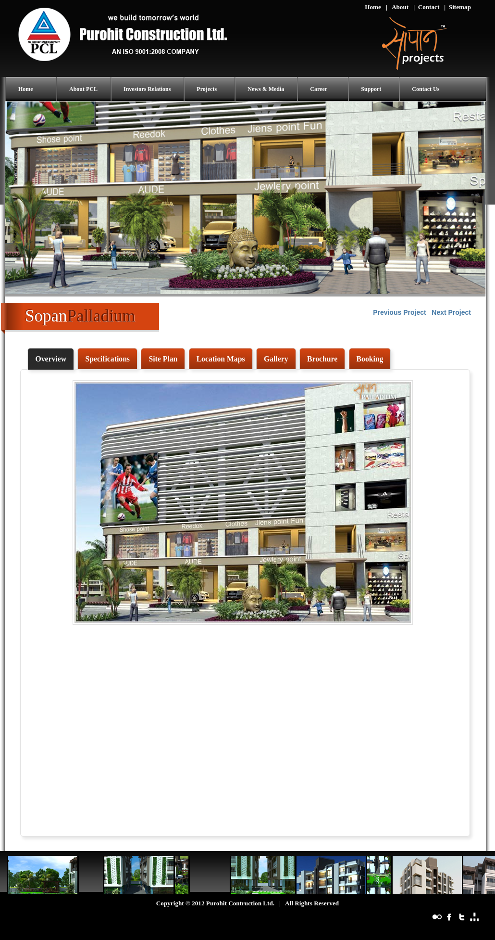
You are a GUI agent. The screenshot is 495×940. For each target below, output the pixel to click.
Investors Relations (147, 89)
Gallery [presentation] (276, 359)
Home (373, 7)
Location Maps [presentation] (221, 359)
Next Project (451, 312)
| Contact (426, 7)
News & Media (266, 89)
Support (371, 89)
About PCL (83, 89)
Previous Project (399, 312)
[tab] (50, 359)
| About (397, 7)
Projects (207, 89)
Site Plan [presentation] (162, 359)
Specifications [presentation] (107, 359)
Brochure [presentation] (322, 359)
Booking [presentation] (370, 359)
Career (318, 89)
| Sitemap (457, 7)
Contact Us (425, 89)
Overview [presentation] (50, 359)
